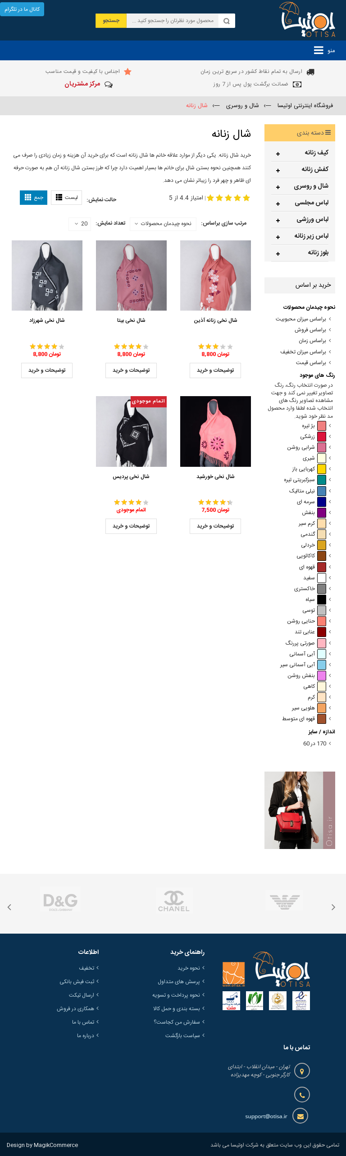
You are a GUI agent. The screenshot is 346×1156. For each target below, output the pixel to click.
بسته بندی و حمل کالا (176, 1008)
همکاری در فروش (75, 1008)
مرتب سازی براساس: (223, 223)
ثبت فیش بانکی (76, 981)
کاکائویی (311, 556)
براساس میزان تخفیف (303, 352)
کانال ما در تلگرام (22, 9)
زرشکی (313, 437)
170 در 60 (314, 744)
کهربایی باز (309, 469)
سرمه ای (311, 502)
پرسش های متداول (179, 981)
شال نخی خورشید (215, 476)
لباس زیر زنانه (311, 236)
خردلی (313, 545)
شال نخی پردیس (131, 476)
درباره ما (85, 1035)
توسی (314, 610)
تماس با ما (83, 1022)
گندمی (313, 534)
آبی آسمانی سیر (303, 665)
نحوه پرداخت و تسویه (176, 995)
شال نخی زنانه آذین (215, 320)
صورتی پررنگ (306, 643)
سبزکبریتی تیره (305, 480)
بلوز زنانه (318, 253)
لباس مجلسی (311, 203)
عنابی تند (310, 632)
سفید (314, 578)
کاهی (314, 687)
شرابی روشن (306, 448)
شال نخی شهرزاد (47, 320)
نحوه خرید (189, 968)
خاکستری (310, 589)
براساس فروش (310, 330)
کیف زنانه (316, 153)
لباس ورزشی (312, 219)
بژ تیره (314, 426)
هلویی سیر (309, 708)
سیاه (315, 600)
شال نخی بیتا (131, 320)
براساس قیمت (311, 363)
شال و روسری (311, 186)
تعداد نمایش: (110, 223)
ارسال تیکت (81, 995)
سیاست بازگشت (182, 1035)
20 (81, 224)
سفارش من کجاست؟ (177, 1022)
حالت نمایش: (101, 199)
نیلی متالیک (307, 491)
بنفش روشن (306, 676)
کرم (317, 697)
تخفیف (86, 968)
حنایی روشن (306, 621)
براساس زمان (312, 341)
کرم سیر (312, 524)
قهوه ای (312, 567)
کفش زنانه (315, 169)
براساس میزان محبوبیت (301, 319)
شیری (314, 458)
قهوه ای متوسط (304, 719)
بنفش (314, 513)
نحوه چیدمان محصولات (166, 223)
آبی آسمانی (307, 654)
